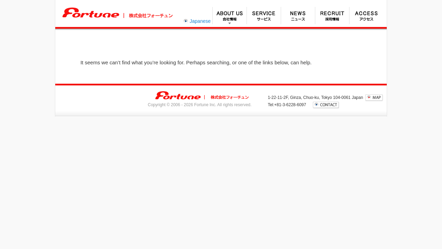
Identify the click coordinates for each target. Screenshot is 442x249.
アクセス (366, 15)
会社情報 (229, 15)
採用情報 (332, 15)
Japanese (200, 21)
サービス (264, 15)
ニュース (298, 15)
